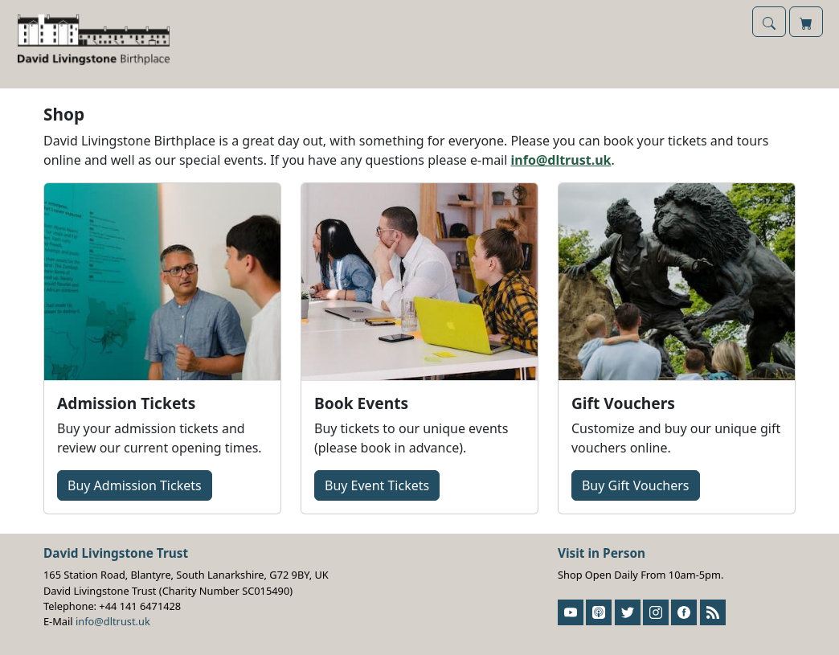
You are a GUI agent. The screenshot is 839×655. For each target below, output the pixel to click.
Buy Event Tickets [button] (377, 485)
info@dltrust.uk (561, 160)
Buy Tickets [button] (135, 485)
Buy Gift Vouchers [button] (636, 485)
